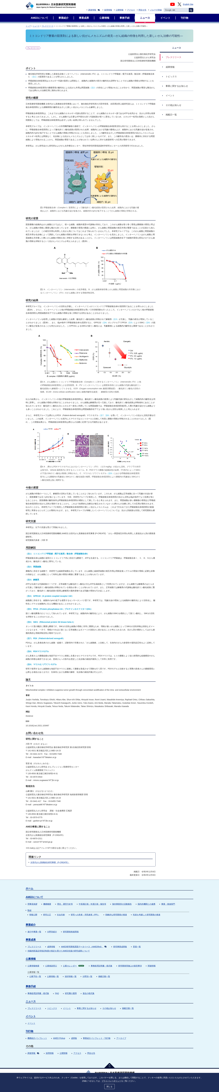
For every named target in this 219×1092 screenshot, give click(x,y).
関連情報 (152, 966)
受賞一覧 (137, 947)
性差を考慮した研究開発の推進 (146, 915)
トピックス (52, 1008)
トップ (28, 26)
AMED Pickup (59, 1038)
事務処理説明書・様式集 (101, 966)
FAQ (57, 993)
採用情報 (108, 10)
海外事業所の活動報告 (122, 904)
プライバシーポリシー (111, 1080)
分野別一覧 (87, 976)
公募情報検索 (33, 966)
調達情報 (94, 10)
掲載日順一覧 (104, 976)
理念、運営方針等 (65, 904)
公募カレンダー (73, 966)
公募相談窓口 (51, 966)
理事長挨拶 (32, 904)
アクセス (131, 10)
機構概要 (47, 904)
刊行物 (29, 1031)
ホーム (29, 888)
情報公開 (33, 915)
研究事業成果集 (120, 947)
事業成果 (31, 939)
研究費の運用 (71, 993)
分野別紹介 (52, 932)
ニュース (36, 26)
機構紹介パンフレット (37, 1038)
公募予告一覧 (35, 976)
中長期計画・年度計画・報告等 (92, 904)
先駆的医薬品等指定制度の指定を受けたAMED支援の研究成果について (59, 951)
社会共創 (61, 915)
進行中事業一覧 (34, 932)
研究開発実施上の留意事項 (130, 966)
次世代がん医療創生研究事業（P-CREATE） (50, 862)
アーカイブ (121, 1038)
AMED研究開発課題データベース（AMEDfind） (84, 947)
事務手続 (31, 986)
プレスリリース (47, 26)
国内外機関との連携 (146, 904)
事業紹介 (31, 924)
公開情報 (119, 10)
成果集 (74, 1038)
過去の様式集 (88, 993)
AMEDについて (34, 897)
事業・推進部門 (168, 904)
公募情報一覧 (53, 976)
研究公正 (47, 915)
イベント (67, 1008)
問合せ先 (142, 10)
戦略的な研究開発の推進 (116, 915)
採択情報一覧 (71, 976)
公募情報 (31, 958)
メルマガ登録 (156, 10)
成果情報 (51, 947)
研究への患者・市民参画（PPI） (85, 915)
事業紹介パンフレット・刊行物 (96, 1038)
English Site (188, 4)
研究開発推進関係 (71, 932)
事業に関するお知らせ (86, 1008)
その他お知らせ (109, 1008)
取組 (29, 910)
